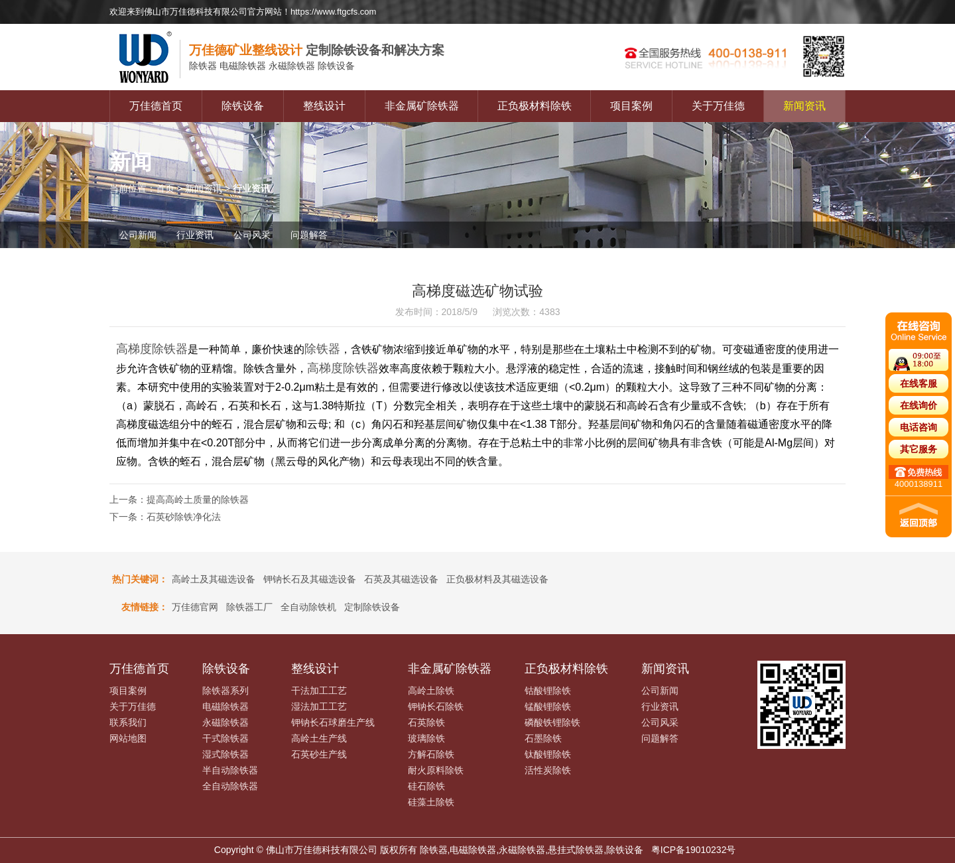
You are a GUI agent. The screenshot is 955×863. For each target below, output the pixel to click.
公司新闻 (138, 235)
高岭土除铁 (431, 690)
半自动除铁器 (230, 770)
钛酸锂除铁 (548, 754)
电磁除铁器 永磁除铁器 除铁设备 (272, 66)
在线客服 (918, 383)
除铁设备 (243, 105)
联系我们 (128, 722)
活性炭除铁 (548, 770)
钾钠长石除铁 (436, 706)
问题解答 (309, 235)
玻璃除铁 (426, 738)
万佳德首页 (155, 105)
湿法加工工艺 (319, 706)
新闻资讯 (804, 105)
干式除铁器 (225, 738)
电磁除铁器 (225, 706)
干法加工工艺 (319, 690)
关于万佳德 (718, 105)
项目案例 (631, 105)
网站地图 (128, 738)
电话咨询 (918, 427)
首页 (165, 188)
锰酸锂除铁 (548, 706)
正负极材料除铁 (534, 105)
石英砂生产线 (319, 754)
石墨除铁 (543, 738)
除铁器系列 (225, 690)
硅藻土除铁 (431, 802)
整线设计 (324, 105)
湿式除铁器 (225, 754)
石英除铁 (426, 722)
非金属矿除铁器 (422, 105)
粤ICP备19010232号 (693, 849)
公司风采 (252, 235)
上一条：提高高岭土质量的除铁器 (179, 499)
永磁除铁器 (225, 722)
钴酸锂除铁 (548, 690)
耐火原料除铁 (436, 770)
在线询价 (918, 405)
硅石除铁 (426, 786)
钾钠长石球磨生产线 (333, 722)
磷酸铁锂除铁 (552, 722)
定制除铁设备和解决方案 (316, 50)
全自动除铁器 (230, 786)
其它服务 (918, 449)
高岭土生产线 (319, 738)
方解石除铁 (431, 754)
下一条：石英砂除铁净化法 (165, 516)
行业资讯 (195, 235)
